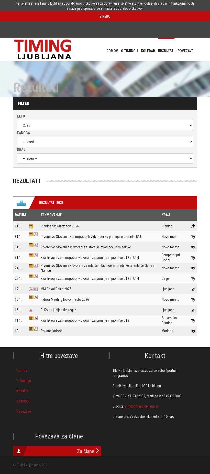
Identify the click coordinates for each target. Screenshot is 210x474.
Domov (22, 370)
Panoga (23, 133)
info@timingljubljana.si (141, 406)
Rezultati (23, 401)
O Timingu (24, 381)
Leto (21, 116)
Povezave (24, 411)
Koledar (22, 391)
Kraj (21, 149)
